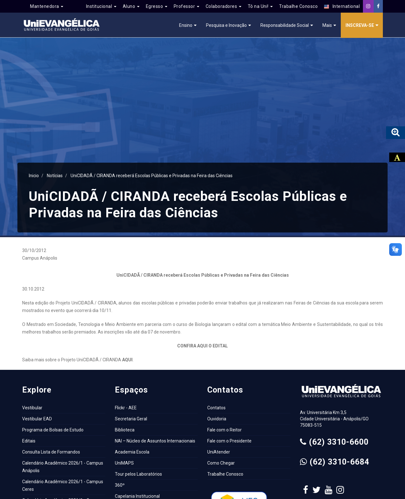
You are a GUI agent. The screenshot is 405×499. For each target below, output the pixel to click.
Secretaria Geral (131, 418)
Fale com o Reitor (224, 429)
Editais (28, 440)
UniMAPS (124, 463)
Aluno (131, 6)
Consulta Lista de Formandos (51, 451)
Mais (327, 25)
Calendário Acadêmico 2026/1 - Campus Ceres (62, 485)
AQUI (127, 359)
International (342, 6)
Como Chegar (221, 463)
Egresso (156, 6)
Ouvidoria (216, 418)
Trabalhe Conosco (298, 6)
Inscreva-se (360, 25)
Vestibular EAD (37, 418)
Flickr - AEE (126, 407)
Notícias (55, 175)
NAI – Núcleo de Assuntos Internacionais (155, 440)
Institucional (101, 6)
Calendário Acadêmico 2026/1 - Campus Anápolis (62, 466)
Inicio (34, 175)
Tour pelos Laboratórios (138, 474)
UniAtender (218, 451)
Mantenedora (46, 6)
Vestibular (32, 407)
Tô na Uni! (260, 6)
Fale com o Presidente (229, 440)
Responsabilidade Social (284, 25)
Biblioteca (124, 429)
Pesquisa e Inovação (226, 25)
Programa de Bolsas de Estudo (53, 429)
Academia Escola (132, 451)
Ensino (185, 25)
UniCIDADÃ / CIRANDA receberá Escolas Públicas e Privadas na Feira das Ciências (152, 175)
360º (120, 485)
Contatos (216, 407)
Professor (186, 6)
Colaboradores (223, 6)
